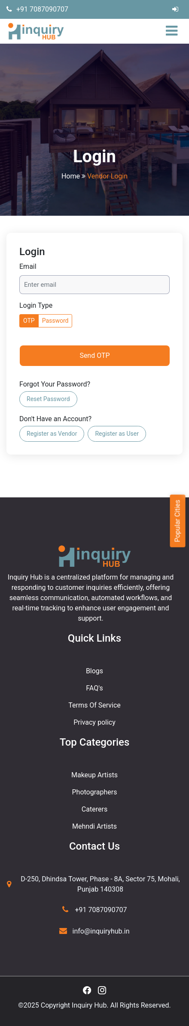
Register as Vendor (52, 433)
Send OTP (94, 355)
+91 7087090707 (37, 9)
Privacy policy (94, 722)
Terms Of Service (94, 705)
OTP (29, 320)
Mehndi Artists (94, 826)
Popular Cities (177, 521)
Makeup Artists (94, 775)
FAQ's (94, 688)
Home (70, 176)
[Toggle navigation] (173, 31)
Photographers (94, 792)
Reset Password (48, 399)
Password (55, 320)
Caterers (94, 809)
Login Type (35, 305)
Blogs (94, 671)
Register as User (117, 433)
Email (28, 266)
